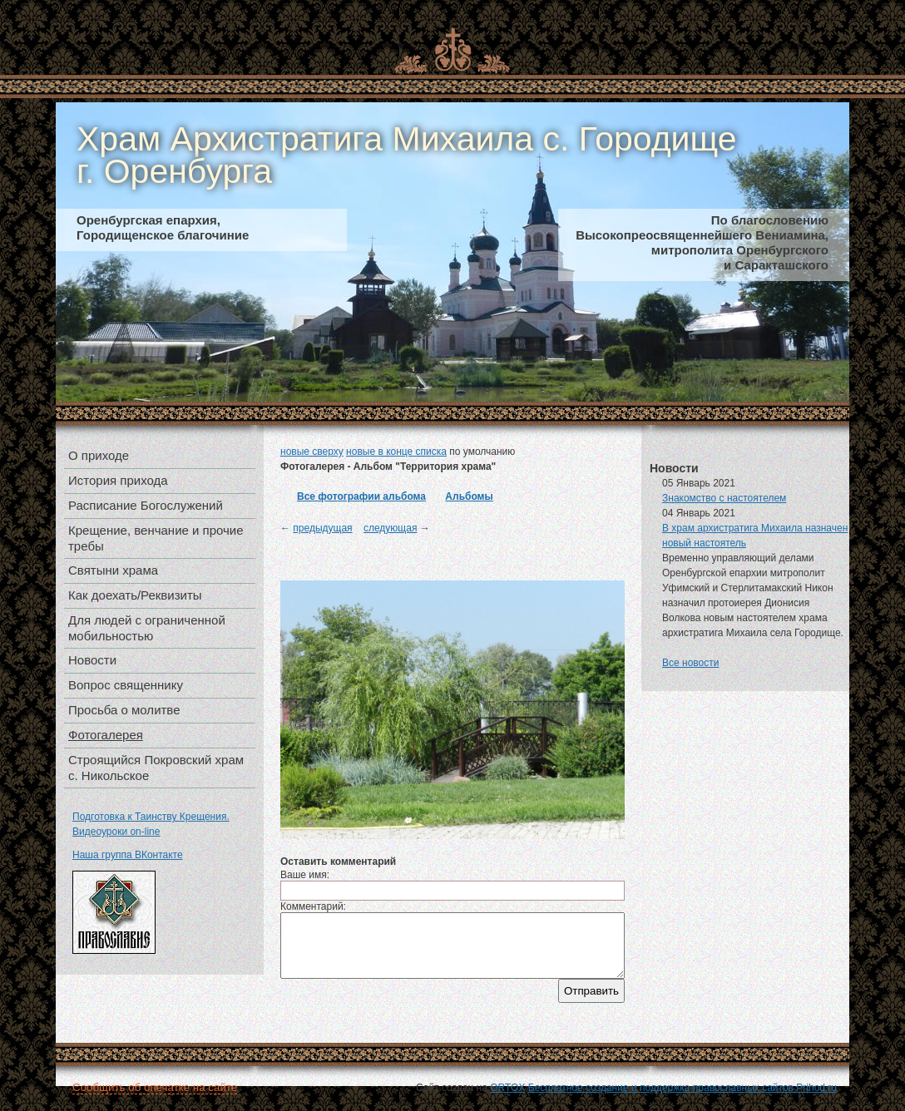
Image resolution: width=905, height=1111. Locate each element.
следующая (390, 528)
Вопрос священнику (125, 685)
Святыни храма (113, 570)
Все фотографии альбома (361, 496)
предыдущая (322, 528)
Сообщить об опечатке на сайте (154, 1087)
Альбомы (468, 496)
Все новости (690, 663)
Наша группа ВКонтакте (127, 855)
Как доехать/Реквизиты (135, 595)
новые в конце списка (396, 451)
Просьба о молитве (124, 710)
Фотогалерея (105, 735)
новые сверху (312, 451)
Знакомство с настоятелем (724, 498)
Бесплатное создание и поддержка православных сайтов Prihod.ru (682, 1088)
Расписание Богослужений (145, 505)
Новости (92, 660)
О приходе (98, 455)
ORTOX (507, 1088)
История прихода (118, 480)
